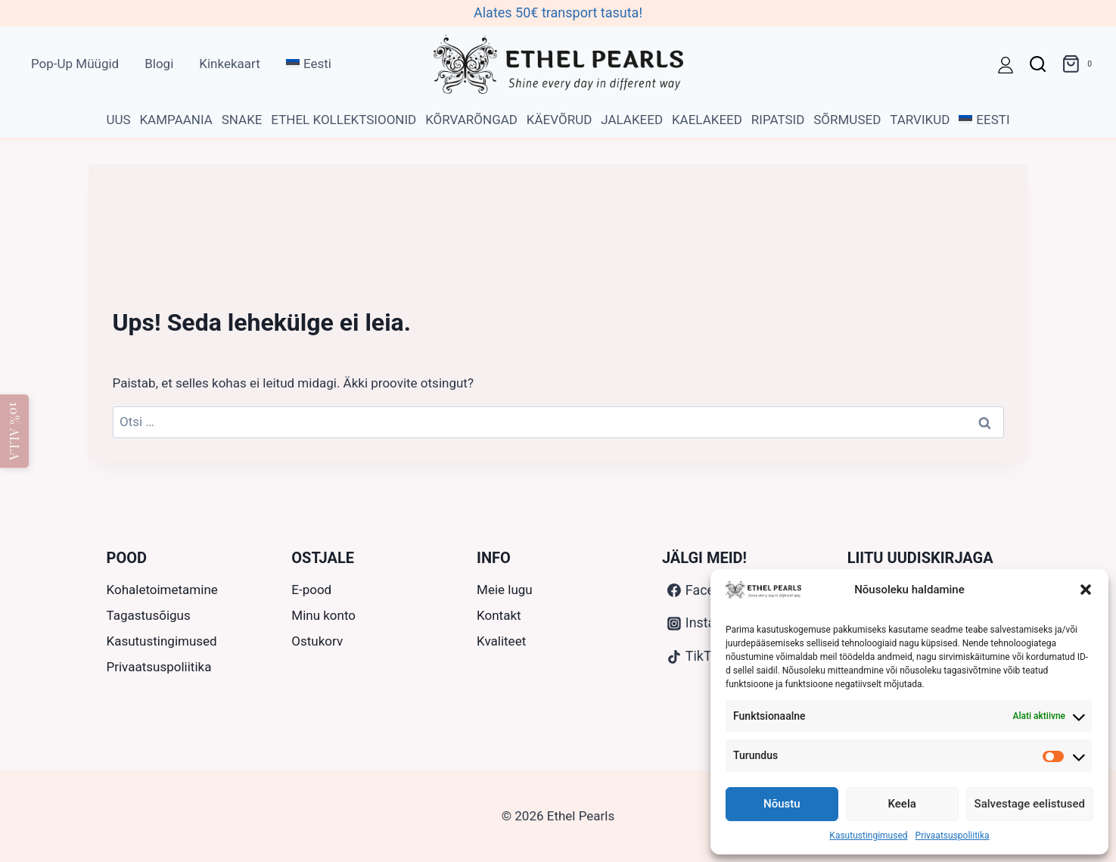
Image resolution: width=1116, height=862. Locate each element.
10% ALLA (15, 431)
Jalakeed (632, 119)
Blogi (159, 63)
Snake (242, 119)
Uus (118, 119)
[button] (1085, 589)
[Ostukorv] (1080, 63)
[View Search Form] (1037, 64)
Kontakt (499, 615)
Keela (902, 804)
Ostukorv (317, 641)
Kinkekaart (229, 63)
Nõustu (781, 804)
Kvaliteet (501, 641)
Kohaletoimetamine (162, 589)
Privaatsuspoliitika (952, 835)
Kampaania (175, 119)
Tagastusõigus (149, 615)
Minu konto (323, 615)
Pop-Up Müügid (75, 63)
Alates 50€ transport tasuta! (558, 12)
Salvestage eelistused (1030, 804)
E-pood (311, 589)
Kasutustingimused (868, 835)
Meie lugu (505, 589)
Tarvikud (920, 119)
